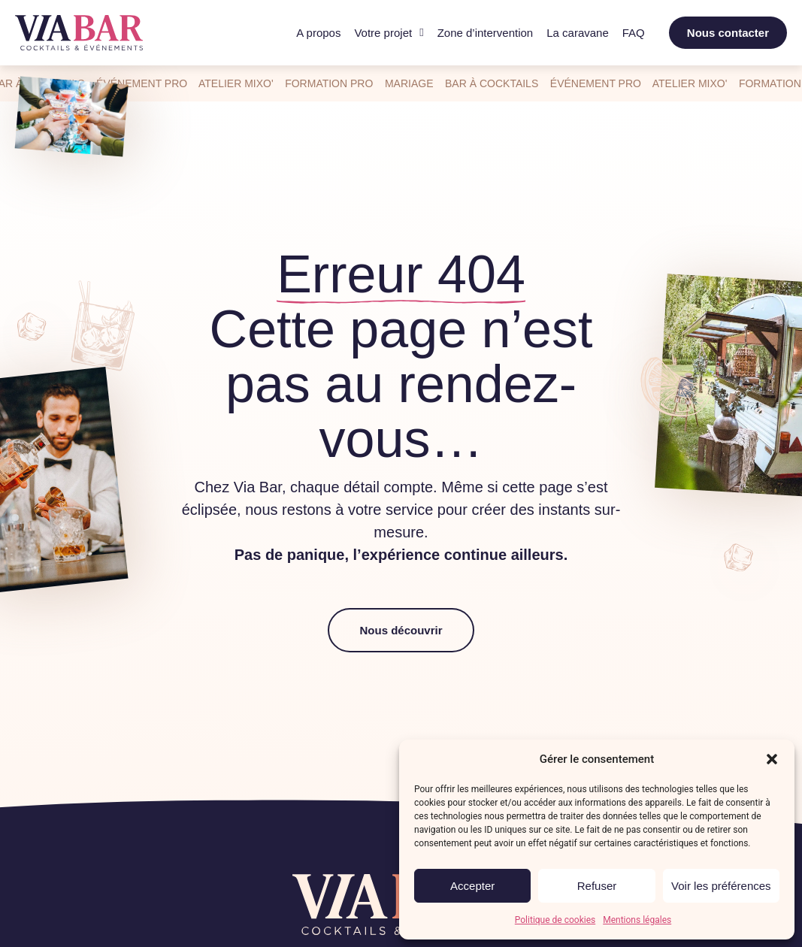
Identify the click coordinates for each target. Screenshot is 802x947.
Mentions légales (637, 920)
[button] (771, 759)
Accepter (472, 885)
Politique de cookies (555, 920)
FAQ (633, 32)
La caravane (577, 32)
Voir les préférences (721, 885)
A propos (318, 32)
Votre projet (388, 33)
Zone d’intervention (485, 32)
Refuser (597, 885)
